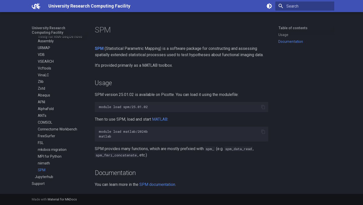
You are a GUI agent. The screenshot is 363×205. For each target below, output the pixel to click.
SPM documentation (157, 184)
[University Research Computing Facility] (36, 6)
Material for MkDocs (62, 199)
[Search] (304, 6)
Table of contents (293, 28)
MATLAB (159, 119)
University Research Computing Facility (48, 30)
